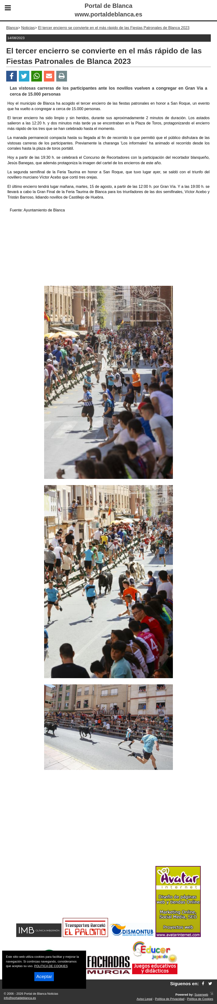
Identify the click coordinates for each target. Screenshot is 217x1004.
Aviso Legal (144, 999)
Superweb (201, 994)
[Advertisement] (108, 250)
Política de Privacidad (169, 999)
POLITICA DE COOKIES (51, 966)
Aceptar (44, 976)
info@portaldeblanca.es (20, 998)
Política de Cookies (200, 999)
